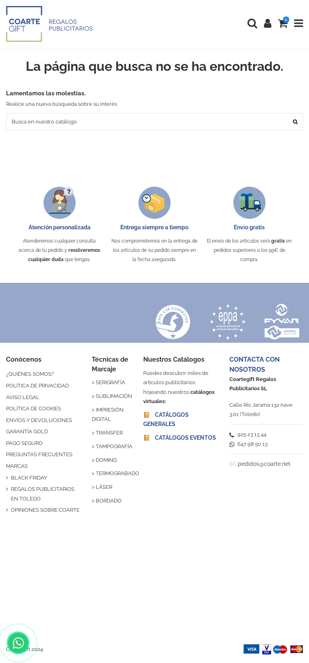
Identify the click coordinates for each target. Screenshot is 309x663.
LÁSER (104, 487)
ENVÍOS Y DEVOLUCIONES (39, 420)
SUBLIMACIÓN (114, 396)
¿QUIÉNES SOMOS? (30, 374)
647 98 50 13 (248, 444)
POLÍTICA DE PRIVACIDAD (37, 386)
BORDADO (109, 501)
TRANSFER (109, 433)
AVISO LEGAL (22, 397)
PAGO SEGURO (24, 443)
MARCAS (17, 466)
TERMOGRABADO (117, 473)
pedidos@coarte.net (264, 464)
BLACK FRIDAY (29, 478)
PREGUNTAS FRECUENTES (39, 454)
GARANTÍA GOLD (27, 431)
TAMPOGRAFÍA (114, 446)
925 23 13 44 (247, 434)
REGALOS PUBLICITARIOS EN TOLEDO (42, 493)
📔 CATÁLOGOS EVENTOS (179, 437)
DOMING (106, 460)
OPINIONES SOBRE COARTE (45, 510)
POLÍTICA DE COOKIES (33, 409)
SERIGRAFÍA (110, 382)
